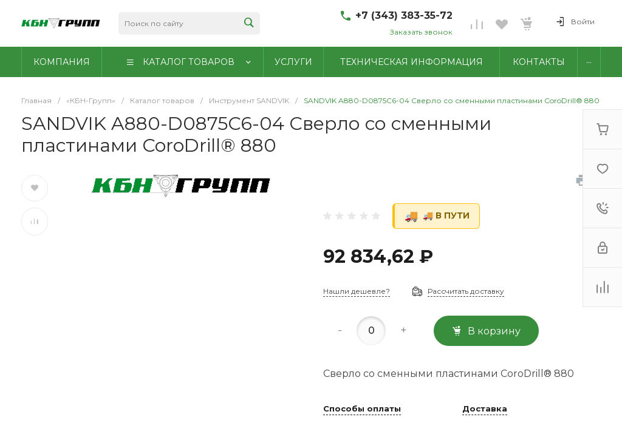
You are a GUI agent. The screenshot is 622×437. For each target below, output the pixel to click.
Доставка (484, 409)
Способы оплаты (362, 409)
